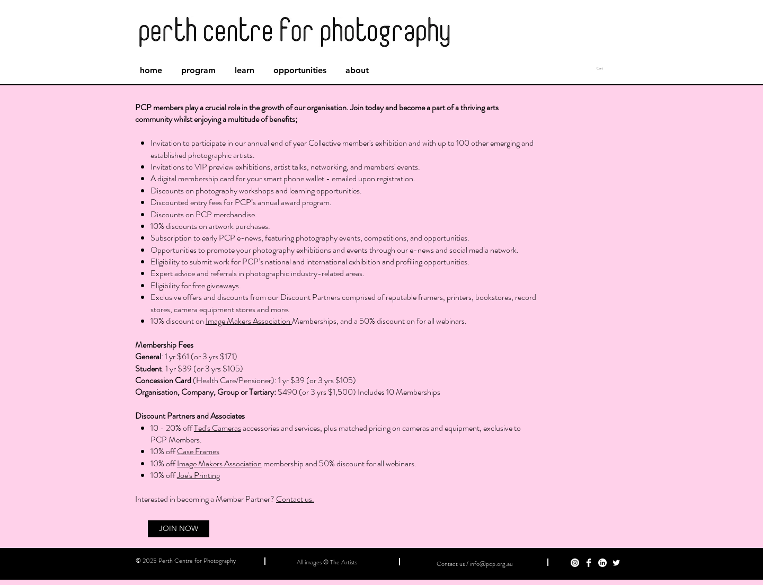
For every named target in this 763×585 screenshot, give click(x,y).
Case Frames (198, 451)
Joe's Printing (198, 475)
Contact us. (295, 499)
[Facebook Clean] (588, 563)
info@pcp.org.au (491, 564)
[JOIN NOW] (178, 528)
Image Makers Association (249, 321)
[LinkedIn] (602, 563)
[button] (617, 68)
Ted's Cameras (217, 428)
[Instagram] (575, 563)
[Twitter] (616, 563)
